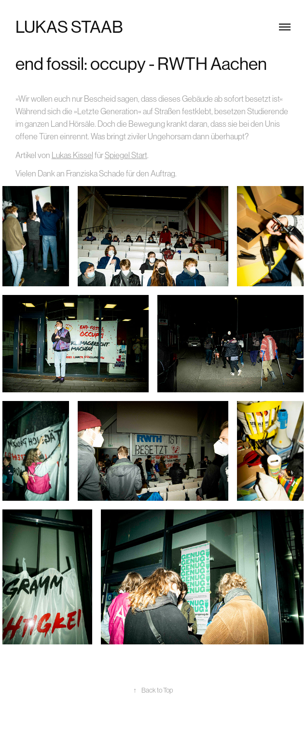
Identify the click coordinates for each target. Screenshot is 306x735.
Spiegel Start (126, 155)
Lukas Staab (69, 27)
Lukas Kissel (72, 155)
